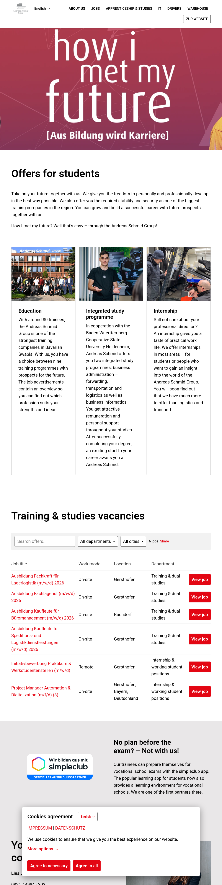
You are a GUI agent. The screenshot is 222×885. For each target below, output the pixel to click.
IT (159, 8)
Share (164, 541)
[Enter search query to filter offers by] (45, 541)
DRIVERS (174, 8)
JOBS (95, 8)
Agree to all (87, 865)
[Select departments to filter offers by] (98, 541)
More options (42, 848)
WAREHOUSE (198, 8)
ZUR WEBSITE (197, 19)
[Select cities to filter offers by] (133, 541)
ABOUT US (77, 8)
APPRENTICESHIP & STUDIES (129, 8)
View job (199, 579)
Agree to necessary (49, 865)
